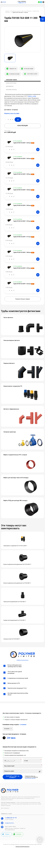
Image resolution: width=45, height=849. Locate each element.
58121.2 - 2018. (32, 96)
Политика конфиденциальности (22, 846)
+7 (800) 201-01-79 (22, 2)
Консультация (22, 125)
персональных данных (30, 778)
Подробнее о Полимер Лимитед (22, 660)
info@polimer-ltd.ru (9, 823)
